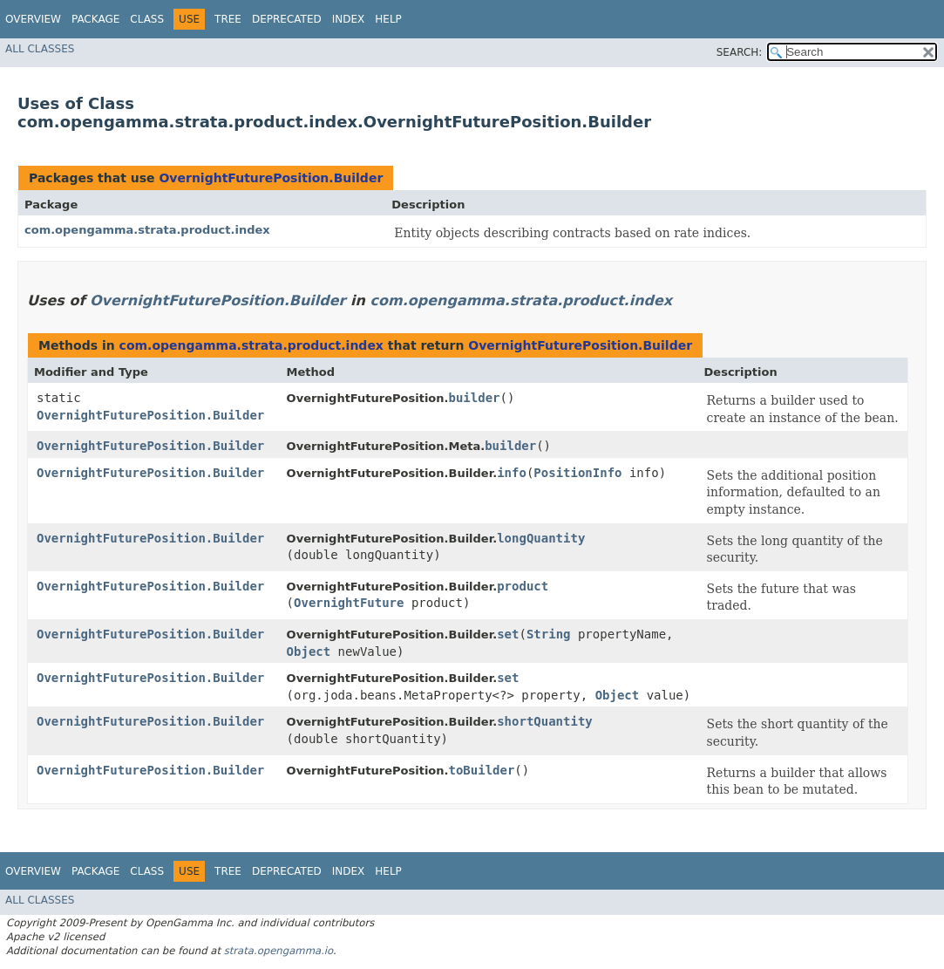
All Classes (39, 49)
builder (473, 398)
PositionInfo (577, 473)
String (548, 634)
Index (348, 19)
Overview (33, 19)
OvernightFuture (349, 603)
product (522, 586)
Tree (227, 19)
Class (147, 19)
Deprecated (287, 19)
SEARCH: (739, 52)
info (511, 473)
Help (388, 19)
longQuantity (541, 538)
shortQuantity (545, 721)
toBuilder (481, 770)
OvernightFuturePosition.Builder (271, 178)
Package (95, 19)
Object (309, 652)
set (508, 634)
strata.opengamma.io (278, 951)
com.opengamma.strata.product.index (147, 229)
